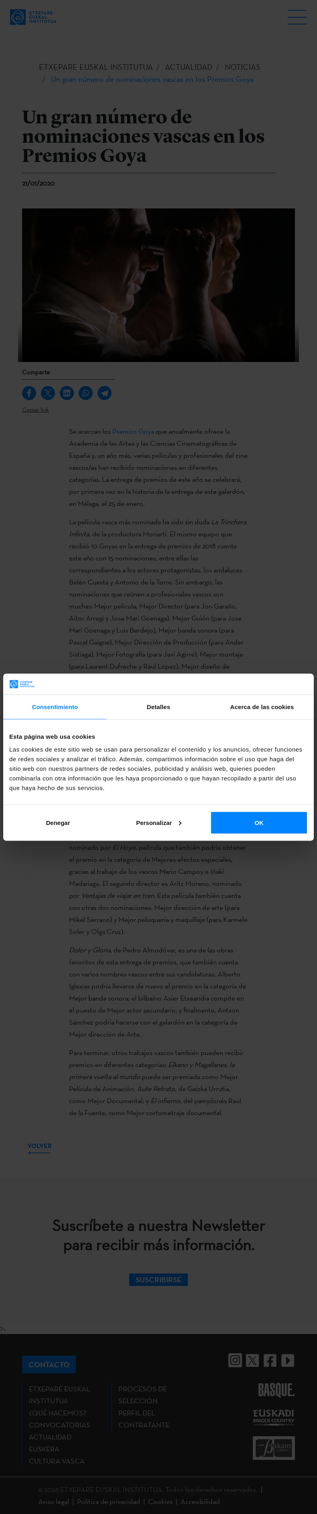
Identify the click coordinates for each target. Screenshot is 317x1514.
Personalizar (158, 822)
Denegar (58, 822)
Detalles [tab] (158, 706)
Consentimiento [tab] (55, 706)
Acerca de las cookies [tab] (262, 706)
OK (259, 822)
